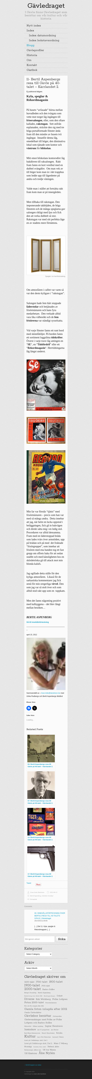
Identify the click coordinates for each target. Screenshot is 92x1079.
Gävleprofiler (35, 50)
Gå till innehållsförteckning (37, 622)
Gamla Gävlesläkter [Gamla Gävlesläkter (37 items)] (32, 1012)
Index (30, 30)
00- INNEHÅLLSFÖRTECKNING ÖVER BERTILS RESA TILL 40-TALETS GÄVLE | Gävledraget (49, 915)
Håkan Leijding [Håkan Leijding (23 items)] (38, 1026)
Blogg (30, 45)
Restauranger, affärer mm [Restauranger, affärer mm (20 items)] (32, 1050)
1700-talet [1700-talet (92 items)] (41, 981)
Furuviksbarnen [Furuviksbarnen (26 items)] (51, 1003)
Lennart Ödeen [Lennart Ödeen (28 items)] (58, 1037)
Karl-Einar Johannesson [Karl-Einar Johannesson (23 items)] (32, 1033)
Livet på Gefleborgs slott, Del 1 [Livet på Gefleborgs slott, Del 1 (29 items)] (35, 1040)
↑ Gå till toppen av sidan (32, 1065)
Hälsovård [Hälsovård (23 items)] (27, 1026)
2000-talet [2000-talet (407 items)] (32, 989)
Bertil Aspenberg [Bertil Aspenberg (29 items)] (44, 993)
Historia (32, 55)
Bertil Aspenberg (35, 896)
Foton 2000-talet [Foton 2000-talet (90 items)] (34, 1002)
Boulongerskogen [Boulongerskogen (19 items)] (49, 996)
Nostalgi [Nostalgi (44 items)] (28, 1046)
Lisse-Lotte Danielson (37, 892)
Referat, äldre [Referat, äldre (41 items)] (53, 1046)
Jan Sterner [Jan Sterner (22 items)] (54, 1030)
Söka (62, 939)
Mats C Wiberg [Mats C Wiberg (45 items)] (61, 1043)
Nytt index (34, 25)
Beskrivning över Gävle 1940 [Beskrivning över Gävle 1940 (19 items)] (33, 996)
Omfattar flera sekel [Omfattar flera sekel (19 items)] (39, 1047)
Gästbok (32, 70)
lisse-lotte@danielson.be (50, 693)
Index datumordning (42, 35)
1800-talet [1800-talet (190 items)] (56, 981)
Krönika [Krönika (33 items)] (59, 1033)
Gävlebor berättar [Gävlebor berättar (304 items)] (37, 1015)
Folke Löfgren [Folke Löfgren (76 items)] (59, 999)
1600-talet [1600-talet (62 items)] (29, 982)
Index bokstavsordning (44, 40)
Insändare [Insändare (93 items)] (30, 1029)
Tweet (28, 883)
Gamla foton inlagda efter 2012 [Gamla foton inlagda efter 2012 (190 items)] (45, 1009)
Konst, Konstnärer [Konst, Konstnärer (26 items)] (48, 1033)
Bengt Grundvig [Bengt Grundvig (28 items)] (30, 993)
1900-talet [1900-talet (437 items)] (32, 985)
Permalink (33, 899)
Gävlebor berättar (47, 896)
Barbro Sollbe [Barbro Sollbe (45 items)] (48, 989)
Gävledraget (46, 6)
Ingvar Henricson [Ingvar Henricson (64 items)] (54, 1026)
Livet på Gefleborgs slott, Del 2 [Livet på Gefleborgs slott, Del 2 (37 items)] (38, 1043)
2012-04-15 (53, 892)
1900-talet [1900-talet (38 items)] (46, 986)
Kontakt (32, 65)
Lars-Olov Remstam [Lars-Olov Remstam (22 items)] (44, 1037)
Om (29, 60)
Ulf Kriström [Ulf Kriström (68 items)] (30, 1053)
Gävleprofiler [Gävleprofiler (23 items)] (57, 1016)
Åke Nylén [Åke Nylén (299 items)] (47, 1053)
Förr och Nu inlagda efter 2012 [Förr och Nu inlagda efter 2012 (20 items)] (34, 1006)
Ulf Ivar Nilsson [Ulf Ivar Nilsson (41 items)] (49, 1050)
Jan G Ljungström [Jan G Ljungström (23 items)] (43, 1030)
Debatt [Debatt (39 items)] (59, 996)
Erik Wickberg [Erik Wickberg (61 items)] (43, 999)
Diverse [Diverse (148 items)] (29, 999)
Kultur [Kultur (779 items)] (30, 1036)
